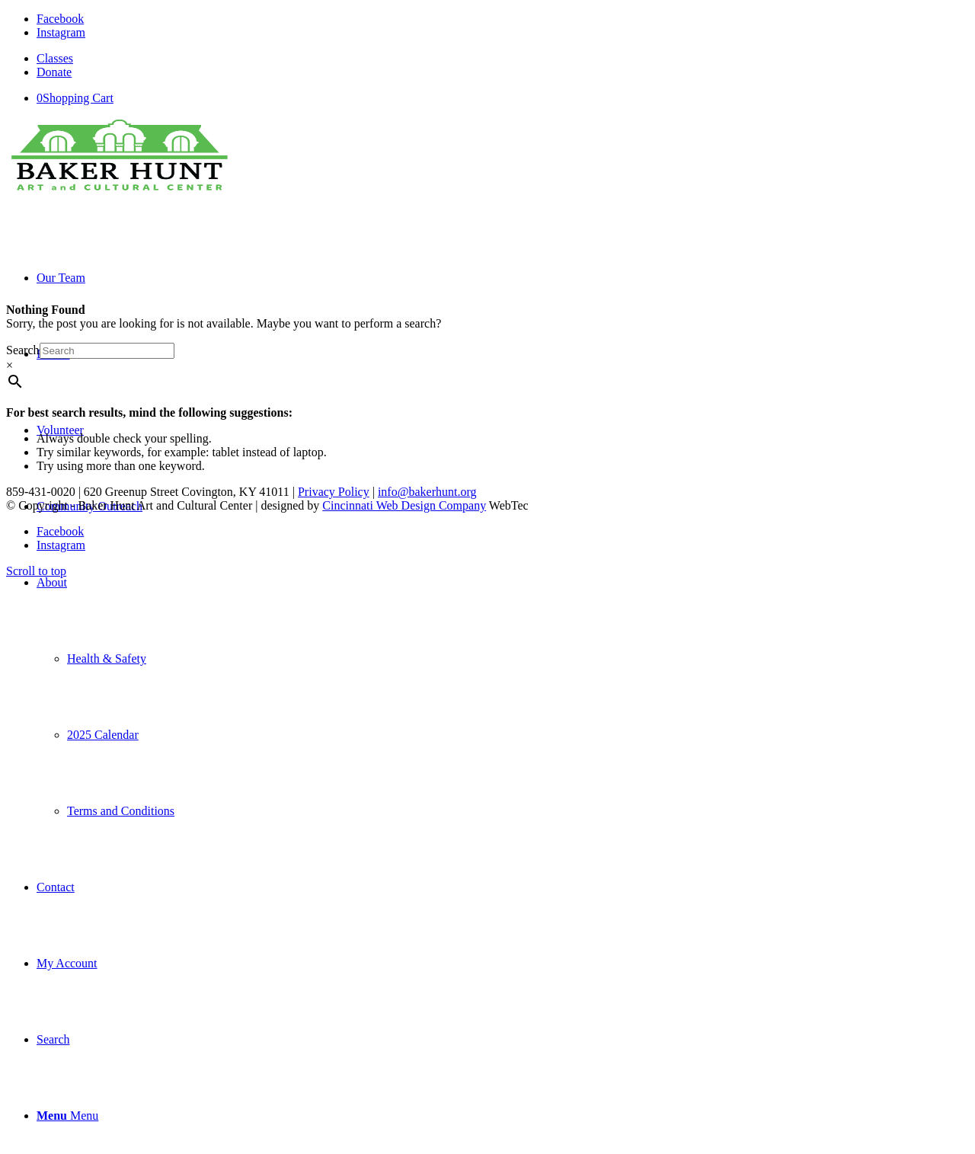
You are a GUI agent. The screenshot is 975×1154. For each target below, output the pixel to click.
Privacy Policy (333, 491)
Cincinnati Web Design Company (404, 505)
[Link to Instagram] (61, 32)
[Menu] (67, 1115)
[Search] (53, 1039)
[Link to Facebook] (60, 18)
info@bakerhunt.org (427, 491)
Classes (55, 58)
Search (23, 350)
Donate (54, 72)
